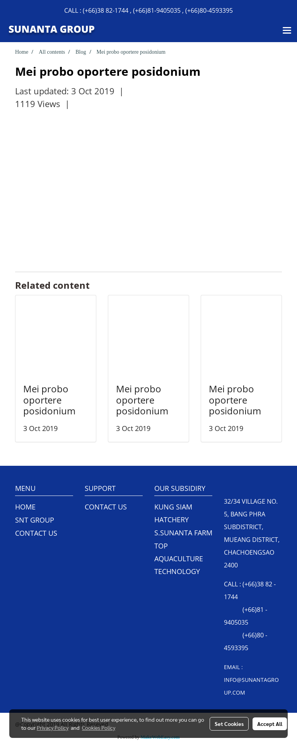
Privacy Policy (52, 727)
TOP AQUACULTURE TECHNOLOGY (178, 558)
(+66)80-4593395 (209, 10)
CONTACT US (36, 533)
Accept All (269, 723)
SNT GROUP (34, 520)
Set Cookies (229, 723)
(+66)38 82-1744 (105, 10)
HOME (25, 506)
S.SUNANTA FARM (183, 532)
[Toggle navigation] (286, 30)
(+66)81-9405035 (157, 10)
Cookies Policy (98, 727)
